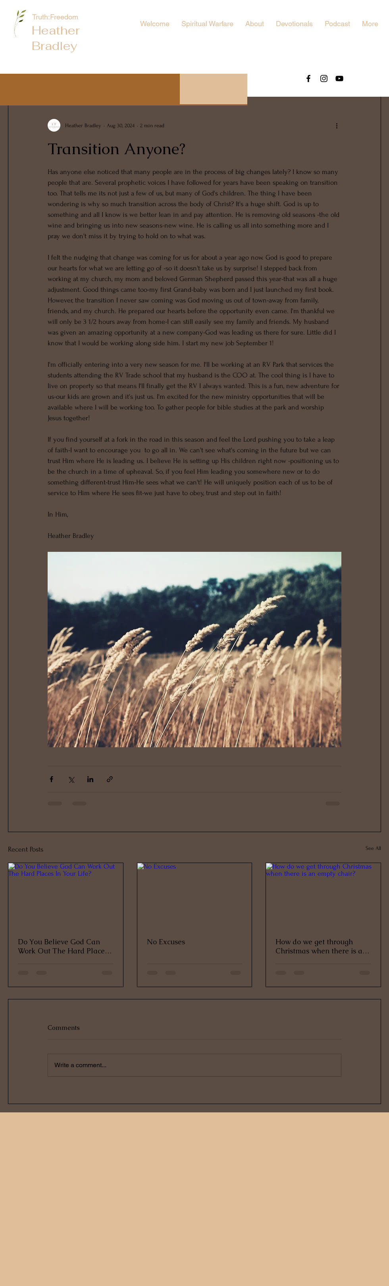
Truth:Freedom (56, 17)
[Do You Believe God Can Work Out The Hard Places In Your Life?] (65, 895)
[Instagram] (324, 78)
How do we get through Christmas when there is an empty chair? (321, 946)
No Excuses (166, 941)
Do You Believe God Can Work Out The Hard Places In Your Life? (63, 946)
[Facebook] (308, 78)
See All (373, 848)
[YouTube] (339, 78)
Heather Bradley (56, 38)
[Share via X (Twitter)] (71, 779)
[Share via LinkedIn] (90, 779)
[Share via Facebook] (51, 779)
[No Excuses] (194, 895)
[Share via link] (110, 779)
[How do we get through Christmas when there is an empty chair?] (323, 895)
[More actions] (336, 125)
